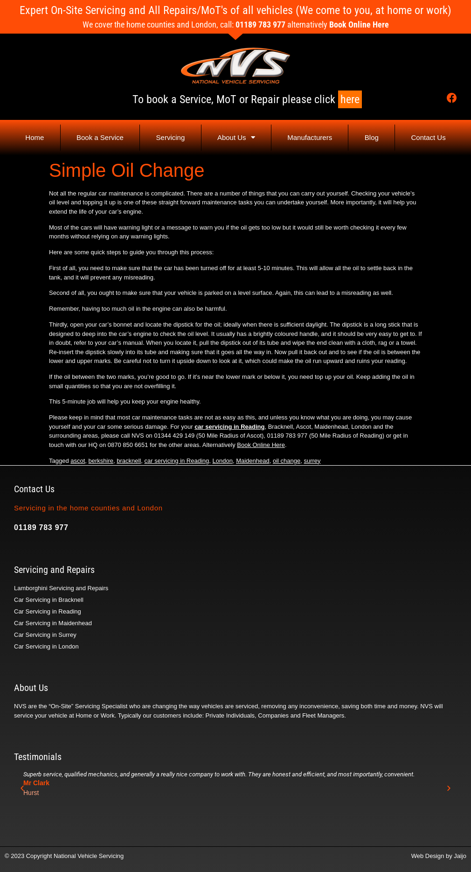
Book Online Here (359, 24)
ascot (77, 460)
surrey (312, 460)
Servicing (170, 137)
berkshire (101, 460)
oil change (286, 460)
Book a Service (100, 137)
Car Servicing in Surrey (45, 634)
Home (34, 137)
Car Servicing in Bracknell (48, 599)
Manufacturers (309, 137)
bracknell (129, 460)
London (223, 460)
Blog (372, 137)
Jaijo (460, 855)
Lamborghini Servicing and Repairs (61, 588)
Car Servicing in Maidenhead (53, 623)
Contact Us (428, 137)
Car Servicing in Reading (47, 611)
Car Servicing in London (46, 646)
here (350, 99)
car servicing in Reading (229, 426)
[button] (22, 787)
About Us (236, 137)
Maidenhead (253, 460)
